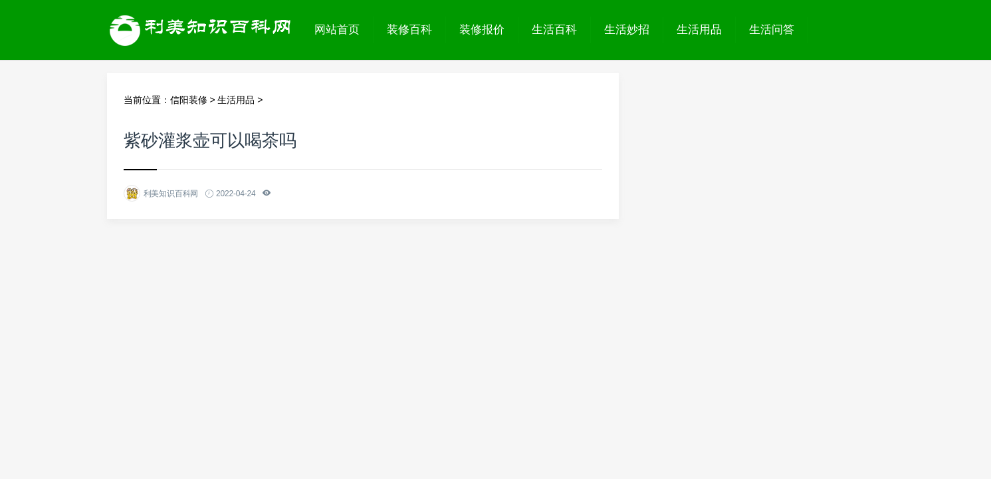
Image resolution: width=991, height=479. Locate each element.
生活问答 (771, 29)
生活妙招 (626, 29)
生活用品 (699, 29)
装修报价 (481, 29)
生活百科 (554, 29)
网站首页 (337, 29)
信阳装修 (188, 99)
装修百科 (409, 29)
